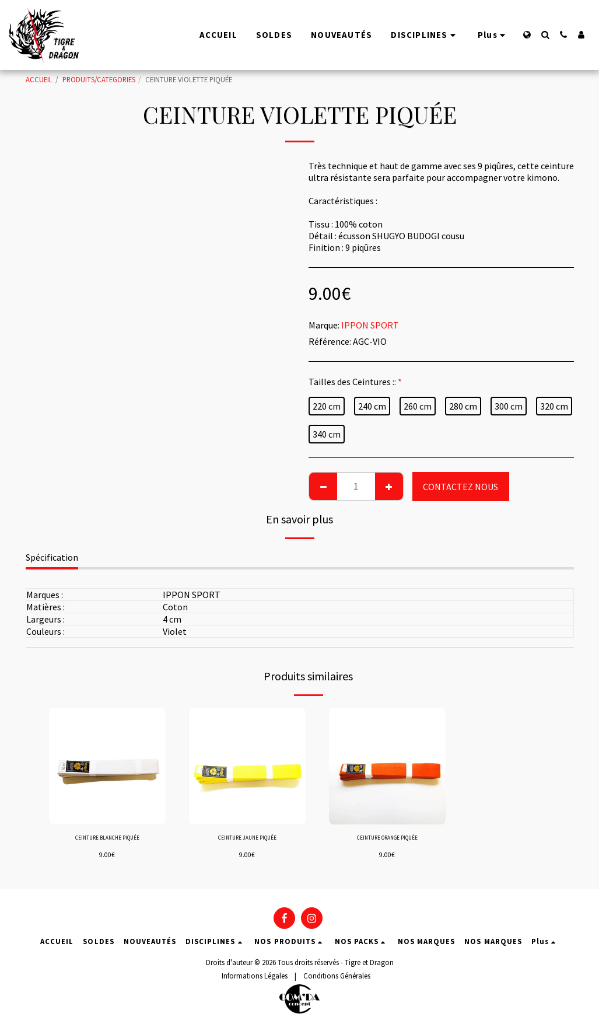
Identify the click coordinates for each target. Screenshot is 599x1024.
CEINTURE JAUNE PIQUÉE (247, 839)
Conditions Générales (336, 975)
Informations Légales (255, 975)
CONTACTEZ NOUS (460, 486)
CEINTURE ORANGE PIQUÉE (387, 839)
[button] (545, 34)
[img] (107, 766)
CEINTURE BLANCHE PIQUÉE (107, 839)
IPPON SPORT (370, 325)
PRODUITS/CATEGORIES (98, 79)
